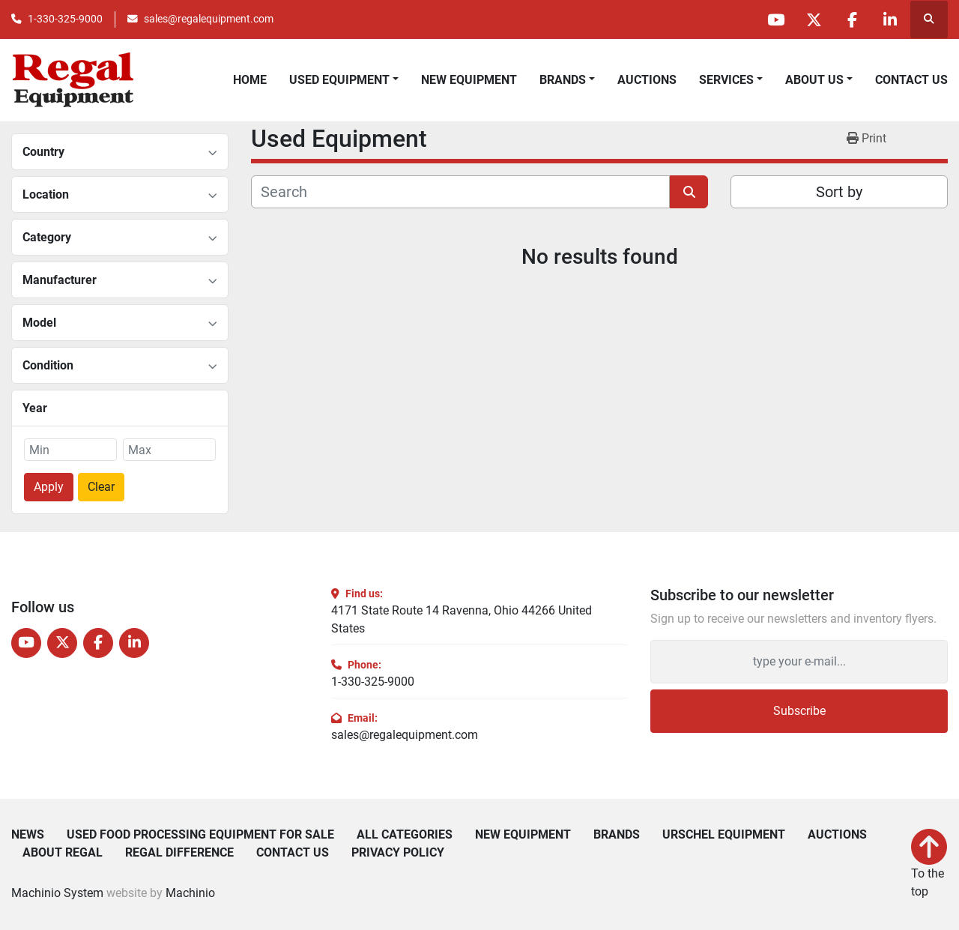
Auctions (647, 80)
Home (250, 80)
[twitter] (813, 19)
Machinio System (57, 893)
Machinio (190, 893)
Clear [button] (101, 487)
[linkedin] (890, 19)
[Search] (460, 191)
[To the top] (929, 865)
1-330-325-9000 (65, 19)
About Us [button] (814, 80)
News (27, 835)
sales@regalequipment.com (208, 19)
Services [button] (726, 80)
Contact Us (911, 80)
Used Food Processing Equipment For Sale (200, 835)
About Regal (62, 853)
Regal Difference (179, 853)
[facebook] (852, 19)
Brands (562, 80)
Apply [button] (49, 487)
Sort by (839, 192)
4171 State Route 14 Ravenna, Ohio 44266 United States (461, 619)
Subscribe (799, 711)
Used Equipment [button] (339, 80)
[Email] (799, 661)
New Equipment (469, 80)
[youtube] (775, 19)
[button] (567, 80)
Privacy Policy (397, 853)
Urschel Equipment (723, 835)
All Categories (405, 835)
